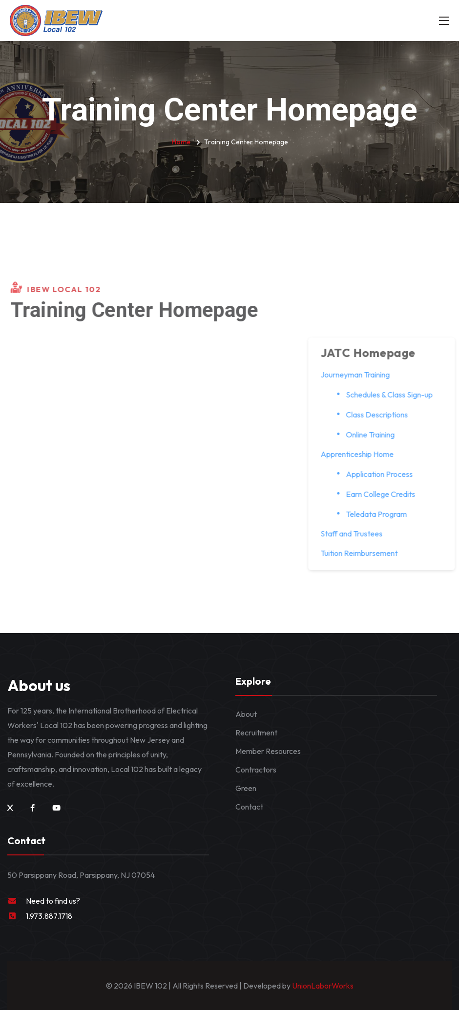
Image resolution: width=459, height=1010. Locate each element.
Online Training (375, 434)
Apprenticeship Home (362, 454)
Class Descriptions (382, 414)
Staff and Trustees (357, 533)
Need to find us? (53, 901)
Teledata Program (381, 514)
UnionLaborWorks (322, 985)
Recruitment (256, 732)
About (246, 714)
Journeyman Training (360, 374)
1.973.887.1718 (49, 916)
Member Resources (268, 751)
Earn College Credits (385, 494)
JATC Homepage (373, 352)
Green (245, 788)
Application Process (384, 474)
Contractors (255, 769)
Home (180, 142)
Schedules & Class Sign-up (394, 394)
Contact (249, 807)
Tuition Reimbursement (364, 553)
